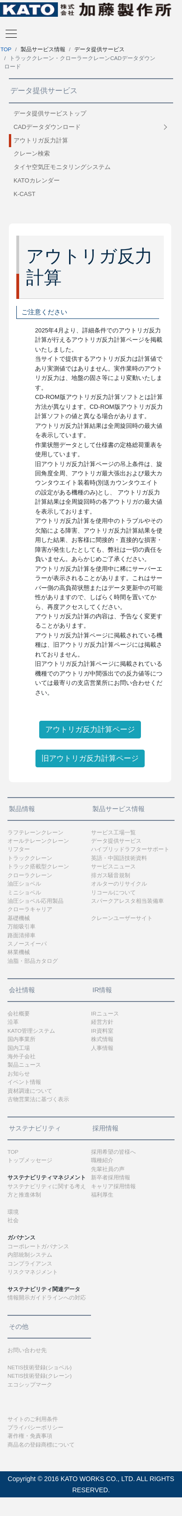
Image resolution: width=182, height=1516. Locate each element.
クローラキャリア (29, 909)
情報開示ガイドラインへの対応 (46, 1297)
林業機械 (18, 952)
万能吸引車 (21, 926)
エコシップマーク (29, 1384)
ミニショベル (24, 892)
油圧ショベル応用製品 (35, 901)
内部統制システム (29, 1255)
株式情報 (102, 1039)
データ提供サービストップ (50, 113)
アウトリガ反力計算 (41, 140)
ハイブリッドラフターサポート (130, 849)
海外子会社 (21, 1056)
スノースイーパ (27, 944)
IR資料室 (102, 1031)
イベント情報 (24, 1082)
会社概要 (18, 1013)
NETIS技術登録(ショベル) (39, 1367)
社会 (13, 1220)
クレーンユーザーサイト (122, 918)
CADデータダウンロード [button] (47, 126)
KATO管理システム (31, 1031)
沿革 (13, 1022)
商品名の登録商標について (41, 1445)
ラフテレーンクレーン (35, 832)
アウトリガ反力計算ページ (90, 729)
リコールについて (113, 892)
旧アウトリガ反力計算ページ (90, 758)
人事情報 (102, 1048)
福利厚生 (102, 1195)
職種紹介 (102, 1160)
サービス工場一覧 (113, 832)
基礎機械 (18, 918)
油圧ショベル (24, 884)
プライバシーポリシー (35, 1427)
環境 (13, 1212)
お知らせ (18, 1073)
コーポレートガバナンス (38, 1246)
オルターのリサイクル (119, 884)
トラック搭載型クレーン (38, 866)
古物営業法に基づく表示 (38, 1099)
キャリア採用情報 (113, 1186)
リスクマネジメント (32, 1272)
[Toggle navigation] (8, 33)
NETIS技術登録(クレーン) (39, 1376)
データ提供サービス (116, 841)
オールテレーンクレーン (38, 841)
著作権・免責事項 (29, 1436)
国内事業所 (21, 1039)
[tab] (91, 127)
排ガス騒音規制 (110, 875)
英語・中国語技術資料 (119, 858)
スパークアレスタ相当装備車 (127, 901)
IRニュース (105, 1013)
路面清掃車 (21, 935)
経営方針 (102, 1022)
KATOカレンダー (37, 180)
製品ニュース (24, 1065)
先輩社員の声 (108, 1169)
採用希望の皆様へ (113, 1152)
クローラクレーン (29, 875)
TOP (5, 49)
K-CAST (24, 193)
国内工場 (18, 1048)
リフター (18, 849)
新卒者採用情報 (110, 1177)
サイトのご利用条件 (32, 1419)
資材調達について (29, 1091)
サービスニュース (113, 866)
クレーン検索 (32, 153)
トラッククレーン (29, 858)
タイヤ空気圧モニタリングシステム (62, 166)
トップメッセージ (29, 1160)
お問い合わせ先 (27, 1350)
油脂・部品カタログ (32, 961)
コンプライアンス (29, 1263)
